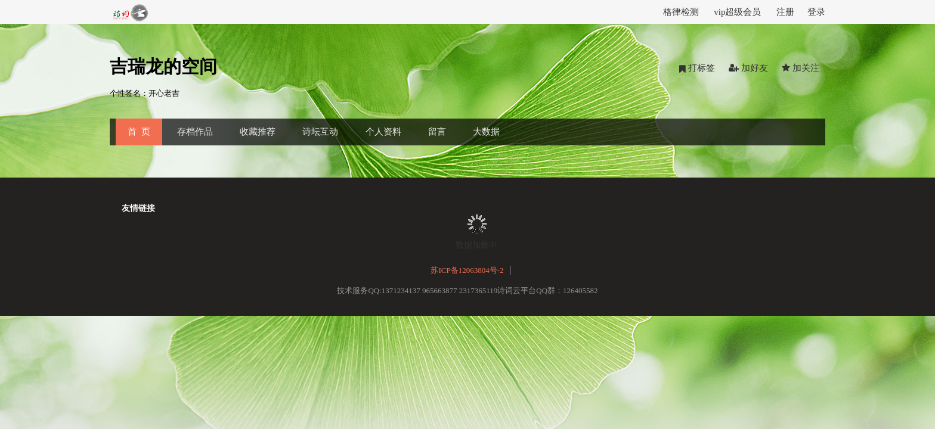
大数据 (486, 131)
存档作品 (195, 131)
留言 (437, 131)
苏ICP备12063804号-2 (467, 270)
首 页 (139, 131)
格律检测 (681, 12)
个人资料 (383, 131)
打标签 (697, 68)
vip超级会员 (737, 12)
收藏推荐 (257, 131)
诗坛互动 (320, 131)
